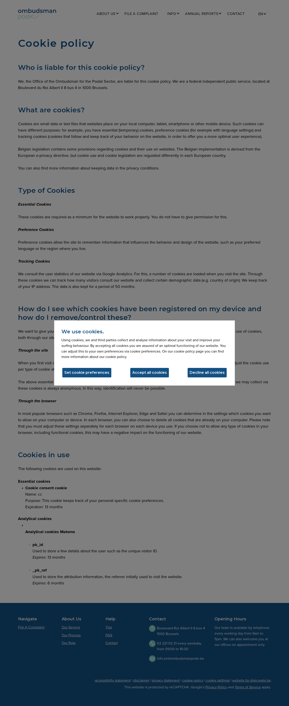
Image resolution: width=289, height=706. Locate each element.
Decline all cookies (207, 372)
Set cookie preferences (86, 372)
